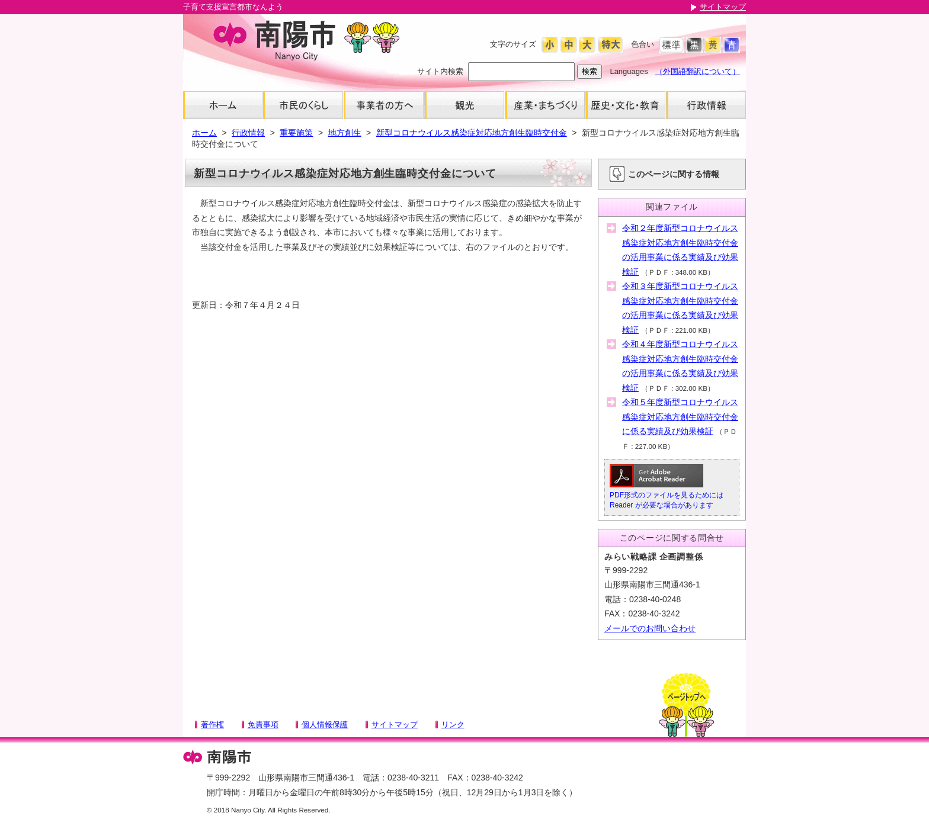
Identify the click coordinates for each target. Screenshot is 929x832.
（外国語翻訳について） (697, 71)
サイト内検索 (440, 71)
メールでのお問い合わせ (650, 628)
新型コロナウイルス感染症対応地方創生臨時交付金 (471, 132)
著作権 (212, 724)
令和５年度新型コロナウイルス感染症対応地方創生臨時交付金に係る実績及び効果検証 (680, 416)
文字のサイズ (513, 44)
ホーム (204, 132)
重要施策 (296, 132)
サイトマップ (723, 6)
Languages (629, 71)
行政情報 (248, 132)
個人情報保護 (325, 724)
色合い (642, 44)
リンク (452, 724)
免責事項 (263, 724)
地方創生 (344, 132)
